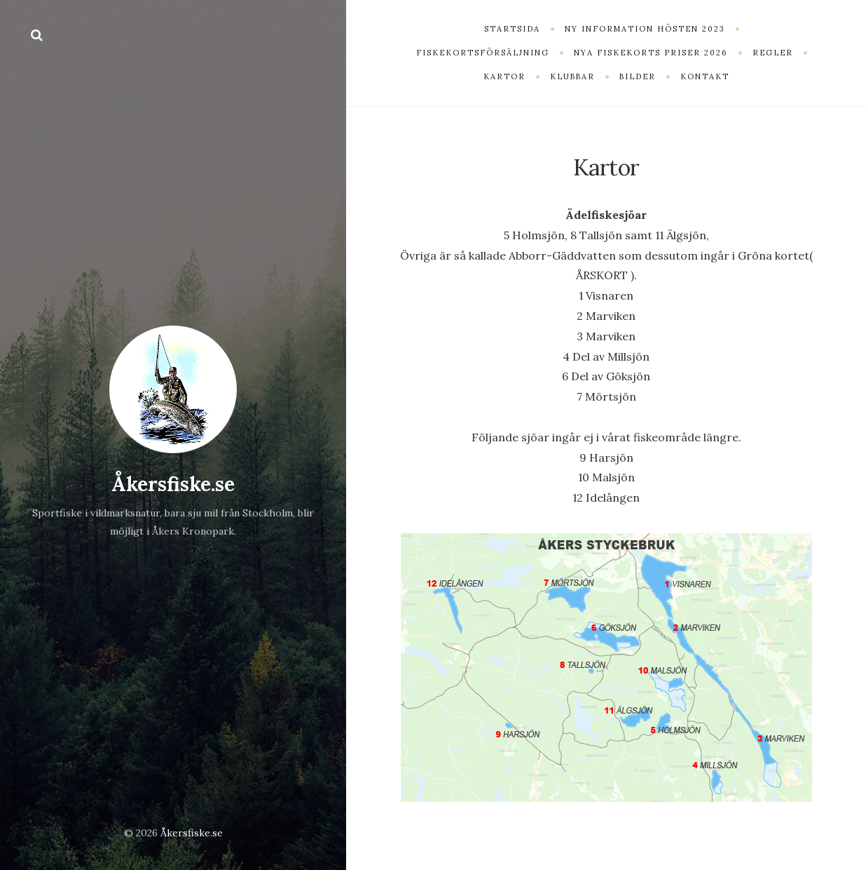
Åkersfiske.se (173, 484)
